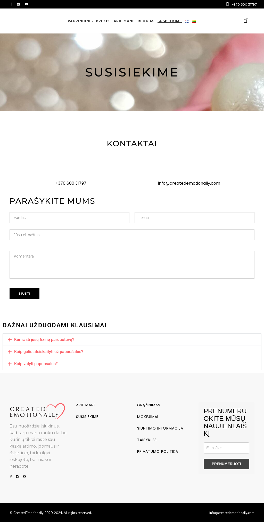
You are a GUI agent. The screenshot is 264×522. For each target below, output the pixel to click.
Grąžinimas (148, 405)
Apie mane (86, 405)
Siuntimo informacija (160, 428)
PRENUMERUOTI (226, 464)
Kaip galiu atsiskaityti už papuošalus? (48, 351)
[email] (227, 447)
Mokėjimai (147, 416)
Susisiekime (87, 416)
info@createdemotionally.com (189, 183)
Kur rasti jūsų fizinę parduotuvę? (44, 339)
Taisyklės (147, 439)
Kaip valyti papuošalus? (36, 363)
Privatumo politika (157, 451)
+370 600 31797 (70, 183)
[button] (132, 340)
